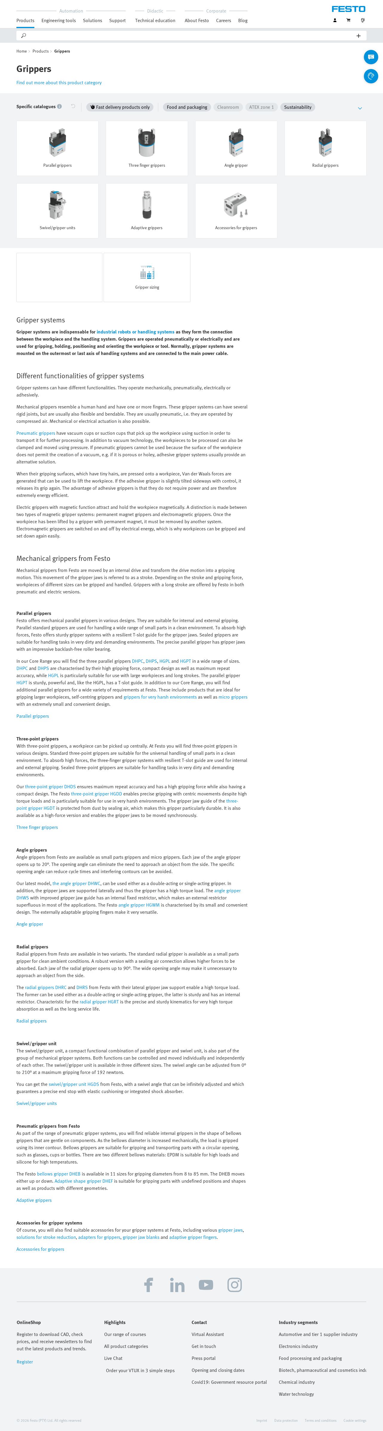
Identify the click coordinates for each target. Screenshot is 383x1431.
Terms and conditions (320, 1420)
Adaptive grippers (34, 1200)
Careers (223, 20)
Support (117, 20)
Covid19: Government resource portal (229, 1382)
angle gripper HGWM (139, 904)
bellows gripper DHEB (59, 1173)
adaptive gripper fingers (193, 1237)
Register (25, 1361)
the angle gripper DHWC (76, 883)
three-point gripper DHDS (50, 786)
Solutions (92, 20)
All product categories (126, 1346)
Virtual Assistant (208, 1334)
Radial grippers (31, 1020)
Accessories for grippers (40, 1249)
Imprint (261, 1420)
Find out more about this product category (58, 82)
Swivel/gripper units (36, 1103)
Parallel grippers (32, 716)
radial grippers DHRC (46, 987)
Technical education (155, 20)
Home (21, 51)
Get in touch (204, 1346)
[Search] (192, 35)
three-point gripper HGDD (96, 793)
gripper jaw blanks (141, 1237)
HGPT (185, 661)
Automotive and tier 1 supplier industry (318, 1334)
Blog (242, 20)
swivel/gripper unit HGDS (74, 1084)
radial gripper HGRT (99, 1001)
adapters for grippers (99, 1237)
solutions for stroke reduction (46, 1237)
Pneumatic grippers (35, 433)
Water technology (296, 1394)
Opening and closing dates (218, 1370)
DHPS (151, 661)
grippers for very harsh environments (160, 696)
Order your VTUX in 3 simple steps (140, 1370)
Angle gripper (29, 924)
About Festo (197, 20)
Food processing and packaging (310, 1358)
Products (25, 20)
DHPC (137, 661)
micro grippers (233, 696)
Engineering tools (58, 20)
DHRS (82, 987)
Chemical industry (297, 1382)
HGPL (164, 661)
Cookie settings (355, 1420)
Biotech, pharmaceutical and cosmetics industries (322, 1370)
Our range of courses (125, 1334)
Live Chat (113, 1358)
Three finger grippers (37, 827)
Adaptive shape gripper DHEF (84, 1180)
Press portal (204, 1358)
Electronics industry (298, 1346)
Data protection (286, 1420)
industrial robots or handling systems (136, 331)
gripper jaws (230, 1229)
